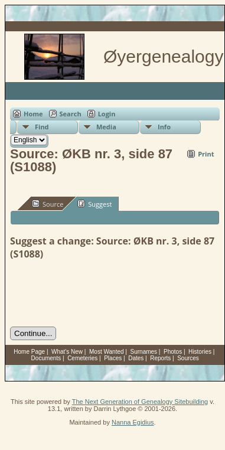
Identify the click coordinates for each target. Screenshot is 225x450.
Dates (136, 358)
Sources (188, 358)
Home (33, 113)
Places (113, 358)
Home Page (29, 351)
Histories (199, 351)
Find (42, 126)
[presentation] (100, 293)
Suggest (94, 203)
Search (70, 113)
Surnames (144, 351)
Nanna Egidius (133, 422)
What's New (67, 351)
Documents (46, 358)
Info (164, 126)
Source (47, 203)
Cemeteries (82, 358)
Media (106, 126)
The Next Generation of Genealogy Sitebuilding (140, 401)
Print (206, 153)
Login (107, 113)
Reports (160, 358)
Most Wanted (106, 351)
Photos (173, 351)
